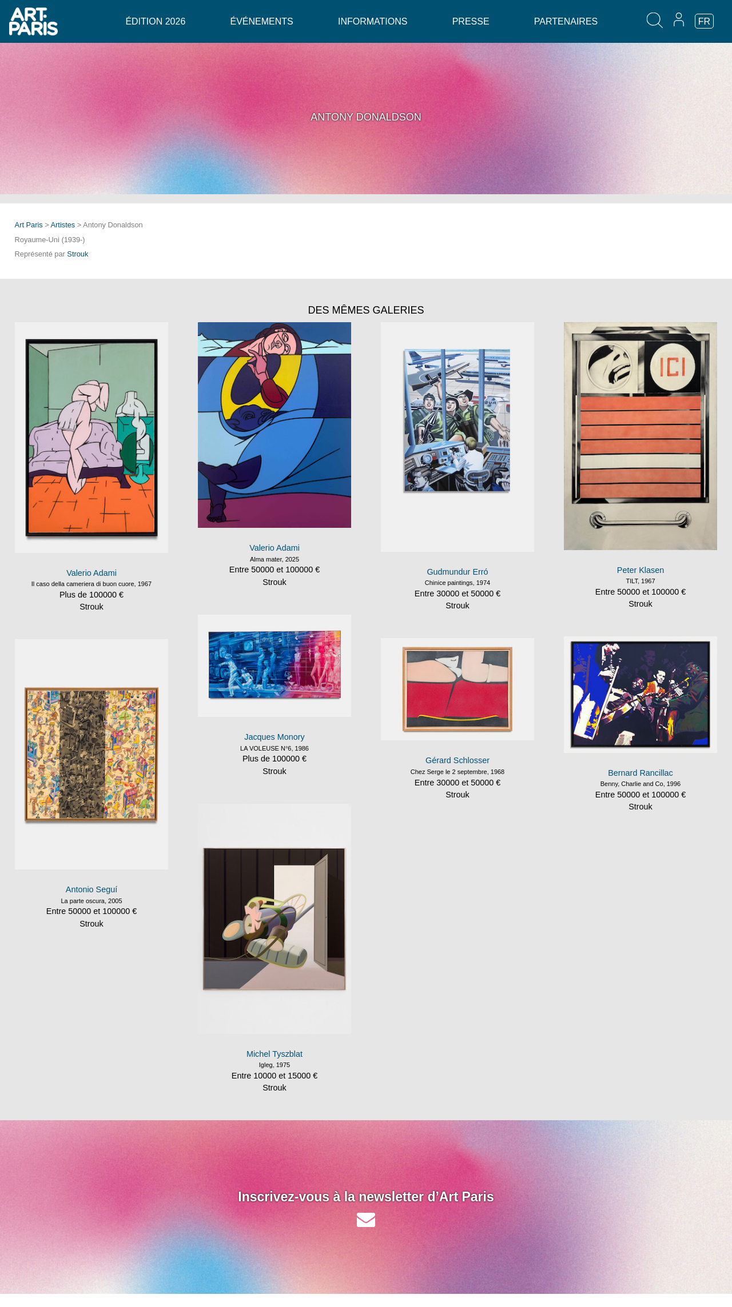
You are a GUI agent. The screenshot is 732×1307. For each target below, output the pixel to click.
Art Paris (29, 224)
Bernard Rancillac (640, 772)
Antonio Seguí (91, 889)
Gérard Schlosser (457, 760)
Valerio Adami (91, 573)
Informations (372, 21)
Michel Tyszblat (274, 1054)
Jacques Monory (274, 736)
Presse (471, 21)
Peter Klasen (640, 570)
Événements (261, 21)
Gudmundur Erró (457, 571)
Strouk (77, 254)
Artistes (63, 224)
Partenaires (566, 21)
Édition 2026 (155, 21)
